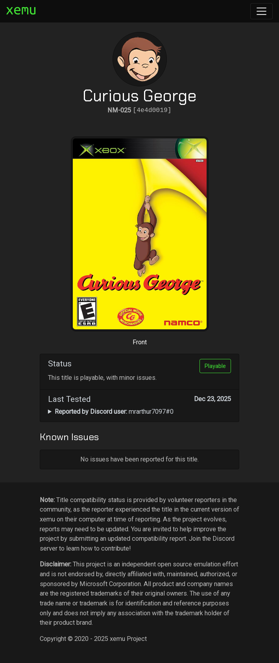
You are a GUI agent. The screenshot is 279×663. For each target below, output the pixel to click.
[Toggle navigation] (261, 11)
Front (140, 342)
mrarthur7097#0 (114, 411)
